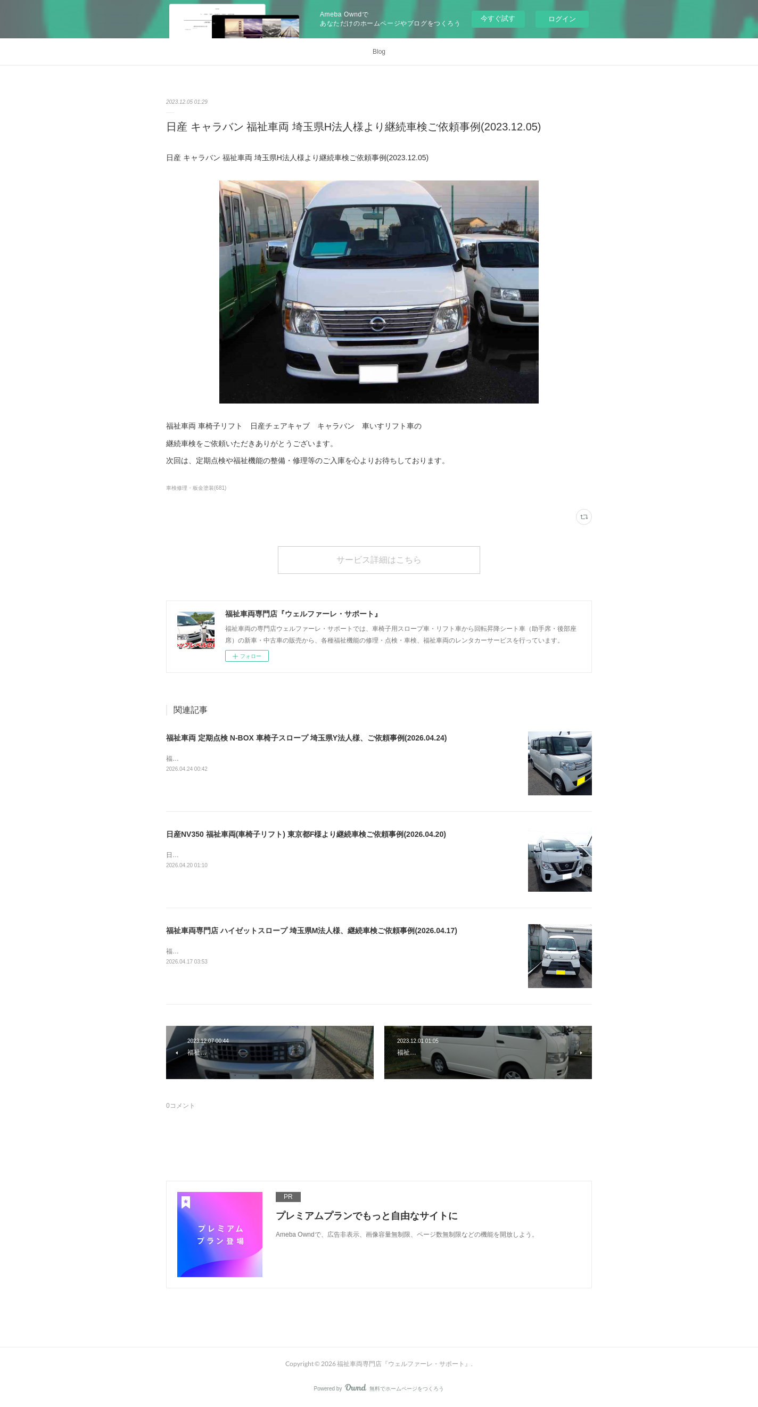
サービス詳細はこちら (379, 559)
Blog (379, 51)
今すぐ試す (498, 18)
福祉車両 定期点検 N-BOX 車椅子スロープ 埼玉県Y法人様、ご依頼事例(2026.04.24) (306, 738)
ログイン (562, 19)
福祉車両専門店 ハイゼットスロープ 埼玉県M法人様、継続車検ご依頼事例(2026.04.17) (311, 930)
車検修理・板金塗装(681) (196, 488)
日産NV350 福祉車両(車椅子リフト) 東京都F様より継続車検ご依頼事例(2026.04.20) (306, 834)
